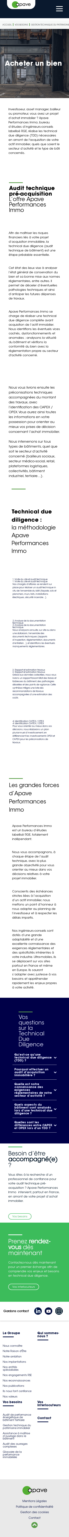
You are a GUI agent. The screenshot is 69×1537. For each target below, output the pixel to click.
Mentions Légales (34, 1501)
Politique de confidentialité (34, 1506)
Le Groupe (11, 1333)
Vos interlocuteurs (23, 1286)
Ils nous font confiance (17, 1391)
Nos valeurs (10, 1396)
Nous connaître (12, 1345)
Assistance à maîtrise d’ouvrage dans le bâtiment (16, 1436)
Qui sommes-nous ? (48, 1335)
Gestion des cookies (34, 1512)
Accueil (7, 24)
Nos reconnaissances (16, 1380)
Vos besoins (21, 24)
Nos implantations (14, 1361)
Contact (44, 1418)
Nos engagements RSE (17, 1375)
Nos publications (13, 1385)
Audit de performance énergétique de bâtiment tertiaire (17, 1417)
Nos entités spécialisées (11, 1368)
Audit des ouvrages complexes (15, 1445)
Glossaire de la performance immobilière (12, 1454)
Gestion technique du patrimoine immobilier (17, 1426)
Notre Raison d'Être (14, 1351)
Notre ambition (12, 1356)
